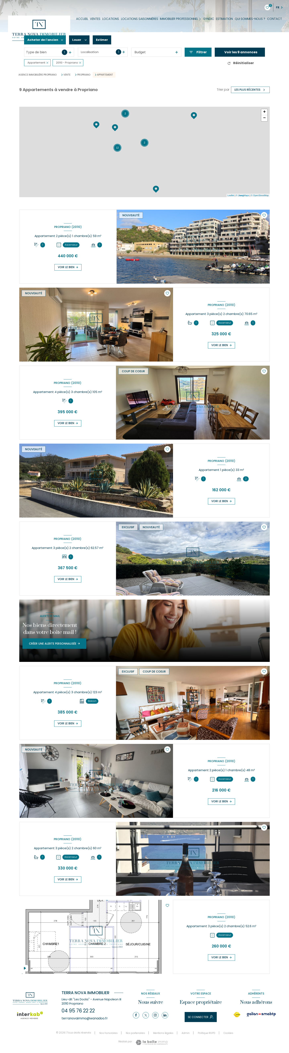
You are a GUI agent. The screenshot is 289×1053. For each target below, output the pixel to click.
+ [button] (264, 112)
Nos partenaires (135, 1033)
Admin (186, 1033)
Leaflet (231, 195)
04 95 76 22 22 (78, 1010)
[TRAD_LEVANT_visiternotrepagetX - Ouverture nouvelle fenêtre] (145, 1015)
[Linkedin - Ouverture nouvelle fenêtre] (165, 1015)
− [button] (264, 118)
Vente (66, 75)
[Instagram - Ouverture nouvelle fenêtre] (155, 1015)
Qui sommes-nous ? (250, 19)
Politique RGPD (206, 1033)
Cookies (228, 1033)
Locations (110, 19)
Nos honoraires (108, 1033)
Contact (274, 19)
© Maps (242, 195)
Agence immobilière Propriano (37, 74)
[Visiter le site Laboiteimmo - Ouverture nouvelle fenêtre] (151, 1042)
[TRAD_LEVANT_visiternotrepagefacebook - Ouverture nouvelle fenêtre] (136, 1015)
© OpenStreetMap (260, 195)
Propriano (83, 75)
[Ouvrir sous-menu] (201, 19)
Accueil (82, 19)
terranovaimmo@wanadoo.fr (85, 1018)
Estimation (224, 19)
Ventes (95, 19)
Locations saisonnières (139, 19)
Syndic (208, 19)
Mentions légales (163, 1033)
